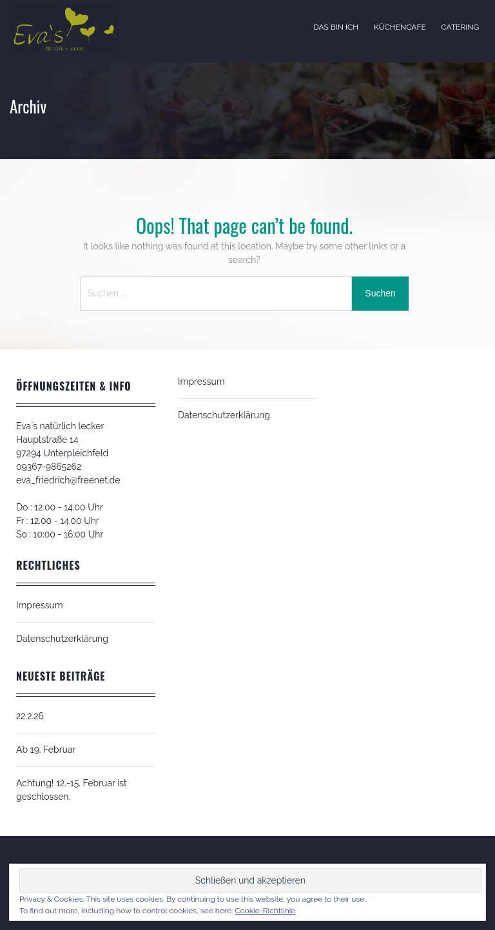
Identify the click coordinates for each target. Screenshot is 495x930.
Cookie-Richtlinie (265, 910)
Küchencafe (400, 27)
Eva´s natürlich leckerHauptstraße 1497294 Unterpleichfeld (62, 439)
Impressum (39, 605)
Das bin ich (335, 27)
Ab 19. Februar (46, 749)
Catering (460, 27)
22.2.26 (30, 716)
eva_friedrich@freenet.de (68, 480)
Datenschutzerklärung (62, 639)
